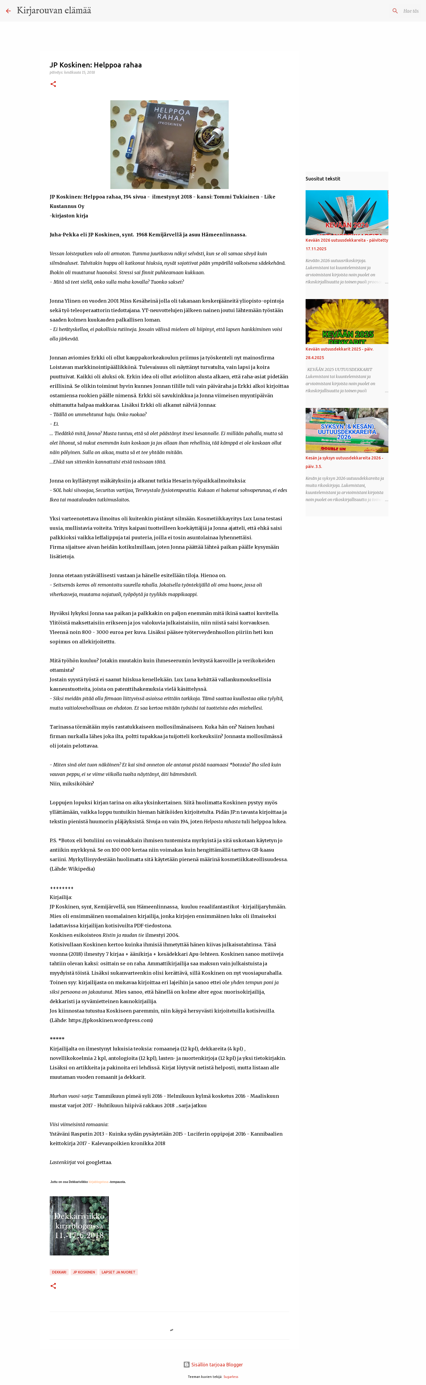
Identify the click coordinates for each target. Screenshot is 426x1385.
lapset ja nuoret (118, 1272)
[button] (53, 84)
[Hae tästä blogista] (390, 11)
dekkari (59, 1272)
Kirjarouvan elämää (54, 11)
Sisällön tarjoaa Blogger (213, 1364)
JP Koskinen (84, 1272)
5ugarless (230, 1376)
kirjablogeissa (98, 1182)
